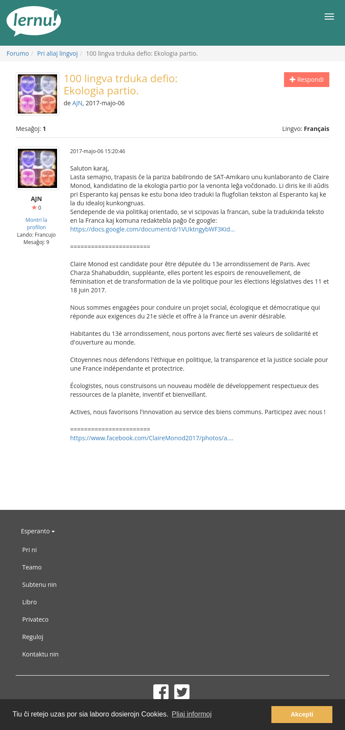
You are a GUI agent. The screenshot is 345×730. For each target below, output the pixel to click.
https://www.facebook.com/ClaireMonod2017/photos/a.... (151, 438)
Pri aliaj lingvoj (57, 53)
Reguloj (32, 637)
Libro (29, 602)
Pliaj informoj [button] (192, 714)
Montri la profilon (36, 223)
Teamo (32, 567)
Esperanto (38, 531)
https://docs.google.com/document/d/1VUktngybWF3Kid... (152, 229)
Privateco (35, 619)
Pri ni (29, 550)
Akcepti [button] (302, 714)
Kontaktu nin (40, 654)
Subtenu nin (39, 584)
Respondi (307, 79)
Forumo (18, 53)
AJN (77, 103)
